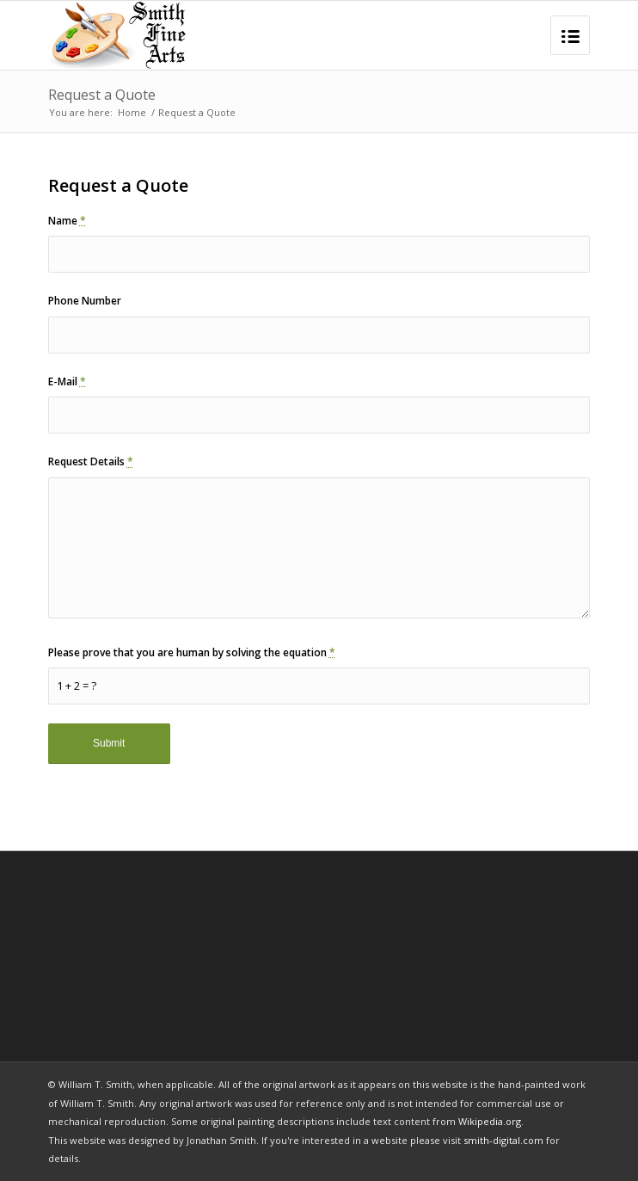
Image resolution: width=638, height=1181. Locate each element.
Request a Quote (102, 94)
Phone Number (84, 300)
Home (132, 112)
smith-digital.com (503, 1140)
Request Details (90, 461)
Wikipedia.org (489, 1121)
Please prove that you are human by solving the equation (191, 652)
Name (67, 220)
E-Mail (67, 381)
